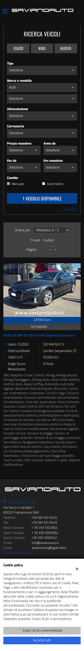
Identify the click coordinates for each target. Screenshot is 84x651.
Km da (11, 161)
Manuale (18, 184)
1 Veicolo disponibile (42, 198)
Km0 (42, 48)
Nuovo (65, 48)
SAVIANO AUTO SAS (22, 502)
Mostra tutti (70, 209)
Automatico (55, 184)
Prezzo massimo (19, 143)
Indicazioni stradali (16, 553)
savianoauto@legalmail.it (48, 548)
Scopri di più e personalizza (42, 630)
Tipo (10, 63)
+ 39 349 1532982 (44, 528)
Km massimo (53, 161)
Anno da (49, 143)
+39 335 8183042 (44, 538)
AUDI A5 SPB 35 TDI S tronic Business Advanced (39, 335)
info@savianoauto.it (44, 543)
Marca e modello (19, 81)
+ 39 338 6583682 (44, 533)
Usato (18, 48)
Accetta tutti (42, 640)
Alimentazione (17, 109)
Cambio (12, 178)
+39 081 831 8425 (44, 518)
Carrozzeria (15, 126)
